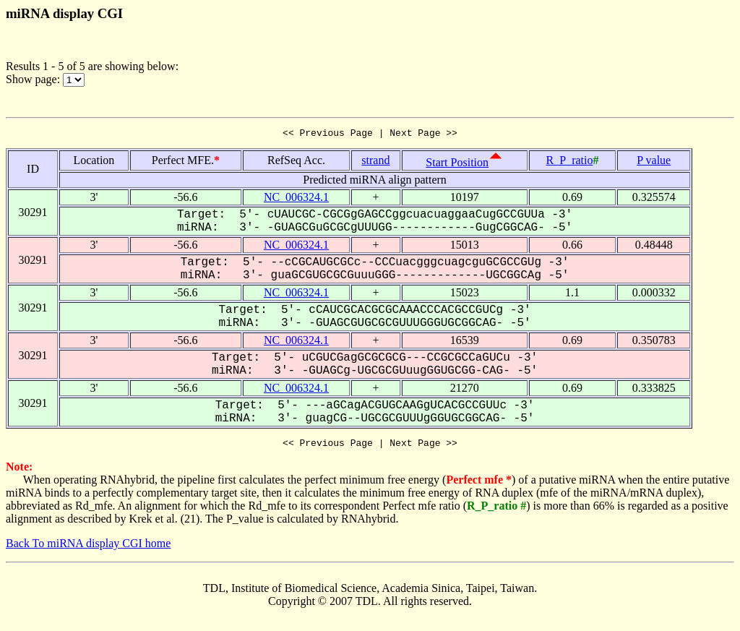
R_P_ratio (569, 162)
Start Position (457, 164)
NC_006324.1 (296, 199)
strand (375, 162)
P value (654, 162)
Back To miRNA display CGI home (88, 547)
